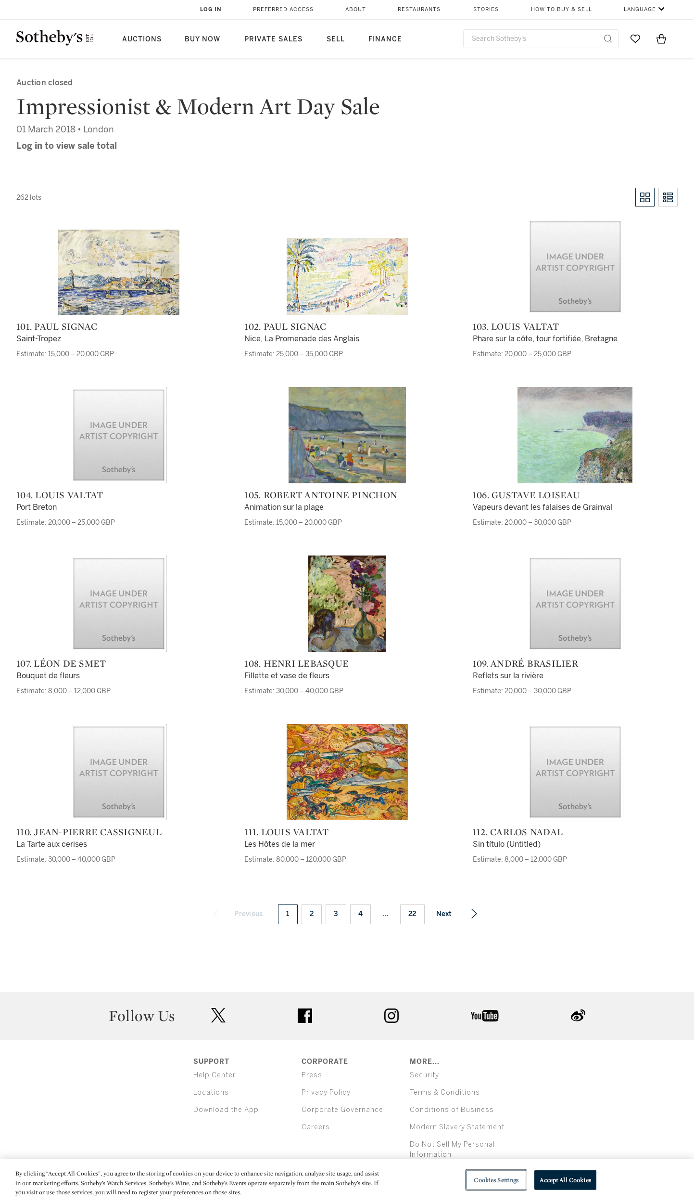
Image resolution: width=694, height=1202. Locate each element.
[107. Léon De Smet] (119, 604)
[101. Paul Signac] (118, 272)
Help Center (214, 1075)
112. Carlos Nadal (518, 832)
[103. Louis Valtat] (575, 267)
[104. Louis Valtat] (119, 435)
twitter (218, 1015)
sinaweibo (578, 1015)
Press (312, 1075)
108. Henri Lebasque (296, 663)
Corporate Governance (342, 1110)
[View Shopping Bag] (661, 38)
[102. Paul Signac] (347, 276)
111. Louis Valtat (286, 832)
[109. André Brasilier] (575, 604)
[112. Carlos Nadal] (575, 772)
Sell (336, 39)
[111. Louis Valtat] (347, 772)
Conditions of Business (452, 1110)
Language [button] (640, 9)
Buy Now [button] (202, 39)
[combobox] (541, 38)
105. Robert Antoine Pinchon (320, 495)
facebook (305, 1015)
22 (412, 914)
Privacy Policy (326, 1092)
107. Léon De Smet (61, 663)
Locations (211, 1092)
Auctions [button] (142, 39)
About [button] (355, 9)
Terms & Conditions (445, 1092)
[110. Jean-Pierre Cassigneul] (119, 772)
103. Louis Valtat (516, 326)
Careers (316, 1127)
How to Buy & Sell (561, 9)
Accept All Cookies (565, 1180)
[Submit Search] (608, 38)
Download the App (226, 1110)
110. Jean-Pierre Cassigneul (89, 832)
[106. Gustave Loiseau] (574, 435)
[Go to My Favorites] (635, 38)
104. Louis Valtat (59, 495)
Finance (385, 39)
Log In (211, 9)
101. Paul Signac (56, 326)
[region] (347, 1180)
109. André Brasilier (525, 663)
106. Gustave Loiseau (526, 495)
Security (424, 1075)
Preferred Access (283, 9)
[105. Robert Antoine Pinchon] (347, 435)
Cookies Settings (496, 1180)
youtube (485, 1015)
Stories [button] (486, 9)
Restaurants (419, 9)
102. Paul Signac (285, 326)
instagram (391, 1015)
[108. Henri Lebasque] (347, 604)
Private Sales (273, 39)
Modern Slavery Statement (457, 1127)
